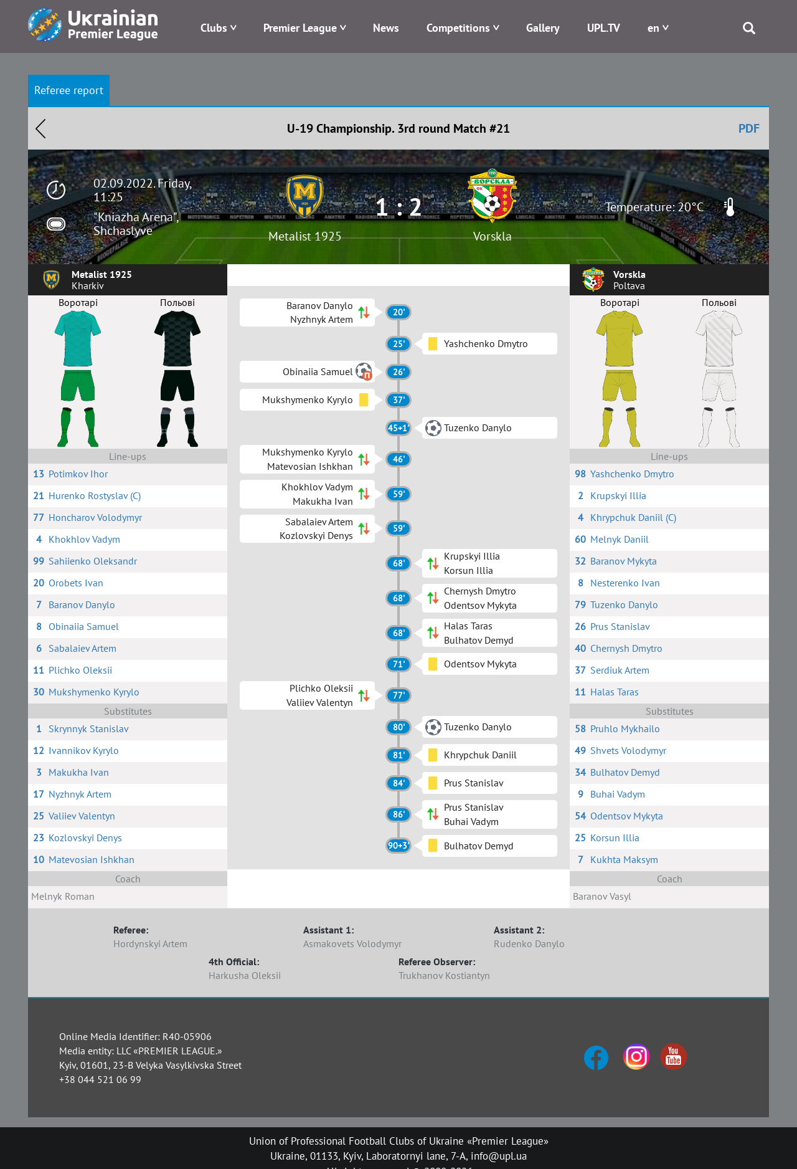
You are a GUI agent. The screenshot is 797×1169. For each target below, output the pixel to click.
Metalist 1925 (305, 236)
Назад (40, 128)
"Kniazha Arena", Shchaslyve (135, 223)
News (386, 28)
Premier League (300, 28)
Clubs (213, 28)
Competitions (458, 28)
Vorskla (492, 236)
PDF (749, 128)
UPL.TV (603, 28)
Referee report (68, 90)
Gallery (543, 28)
